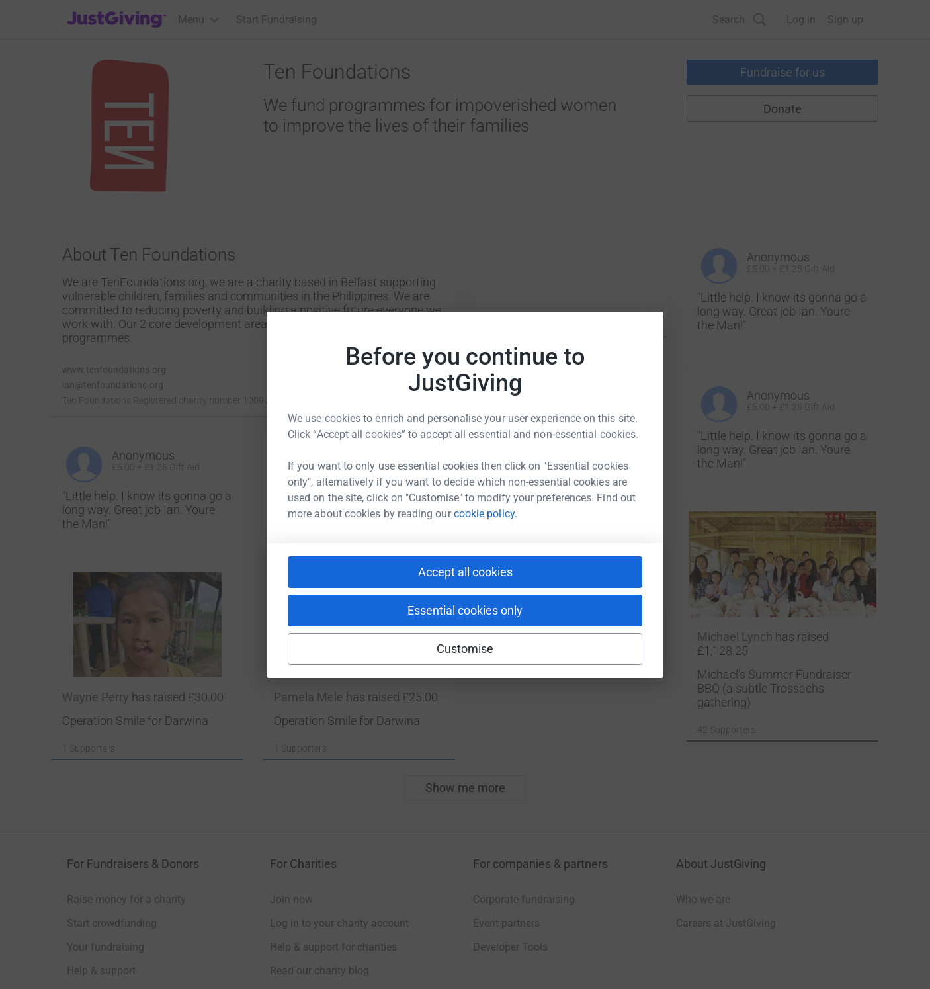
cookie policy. (485, 513)
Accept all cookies (465, 572)
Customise (465, 649)
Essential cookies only (465, 610)
